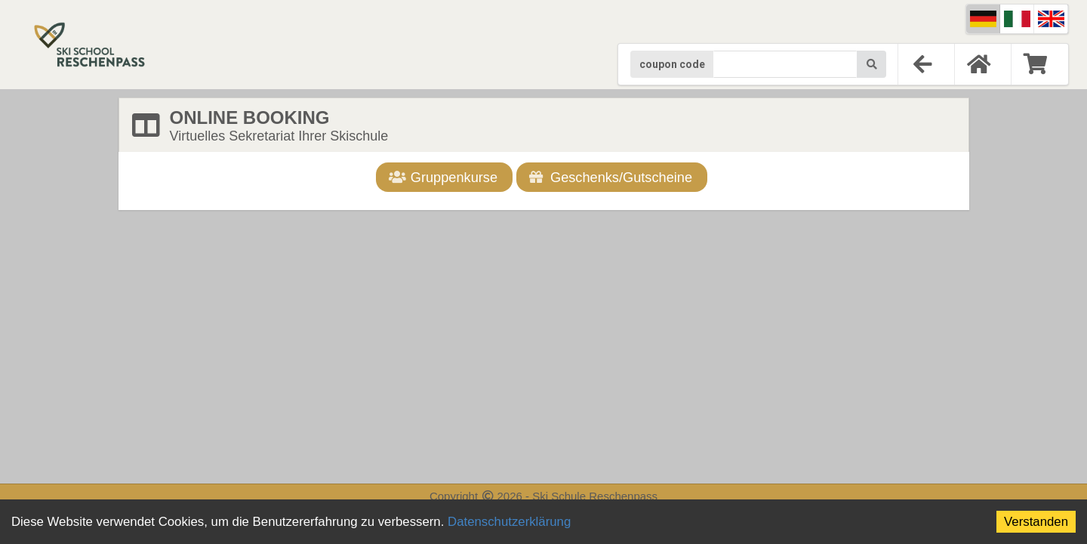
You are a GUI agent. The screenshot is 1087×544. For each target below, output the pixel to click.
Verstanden (1036, 522)
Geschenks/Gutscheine (610, 177)
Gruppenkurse (443, 177)
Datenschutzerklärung (509, 522)
